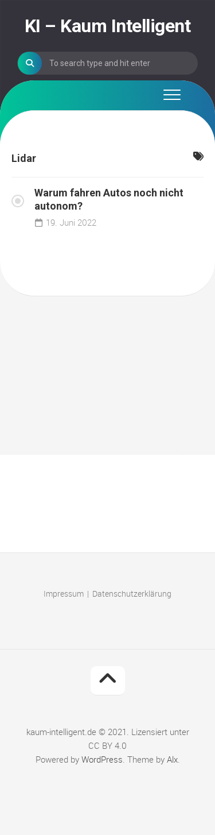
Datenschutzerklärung (131, 593)
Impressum (64, 593)
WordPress (102, 759)
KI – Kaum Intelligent (108, 26)
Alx (172, 759)
